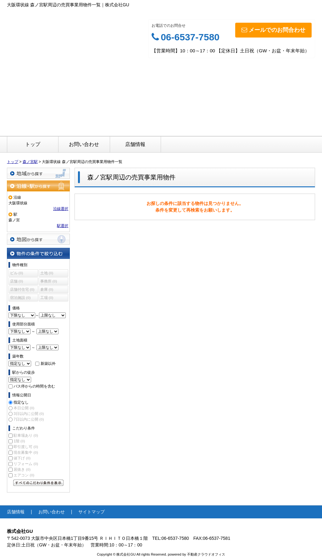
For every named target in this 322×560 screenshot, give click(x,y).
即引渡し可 (26, 447)
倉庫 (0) (46, 289)
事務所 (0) (48, 281)
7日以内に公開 (29, 419)
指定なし (21, 402)
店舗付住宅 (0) (22, 289)
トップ (32, 144)
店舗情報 (135, 144)
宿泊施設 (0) (20, 297)
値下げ (22, 458)
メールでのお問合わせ (273, 30)
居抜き (22, 469)
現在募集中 (26, 452)
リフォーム (26, 464)
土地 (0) (46, 273)
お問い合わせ (84, 144)
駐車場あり (26, 435)
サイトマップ (91, 511)
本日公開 (24, 408)
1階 (19, 441)
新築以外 (48, 363)
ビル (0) (16, 273)
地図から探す (38, 239)
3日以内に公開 (29, 413)
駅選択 (62, 226)
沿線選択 (60, 209)
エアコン (24, 475)
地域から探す (38, 173)
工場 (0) (46, 297)
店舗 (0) (16, 281)
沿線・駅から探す (38, 185)
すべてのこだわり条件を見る (38, 483)
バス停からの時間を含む (34, 386)
